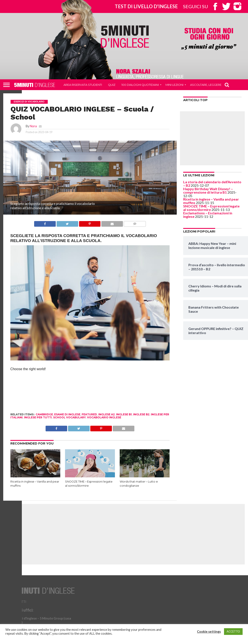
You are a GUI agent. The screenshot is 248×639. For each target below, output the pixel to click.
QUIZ (111, 84)
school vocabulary (69, 417)
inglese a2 (106, 414)
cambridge (44, 414)
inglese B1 (124, 414)
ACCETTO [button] (233, 631)
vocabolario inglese (104, 417)
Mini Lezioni (174, 84)
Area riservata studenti (83, 84)
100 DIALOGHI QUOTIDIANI (140, 84)
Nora (33, 126)
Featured (89, 414)
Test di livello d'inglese (146, 6)
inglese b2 (141, 414)
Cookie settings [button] (209, 631)
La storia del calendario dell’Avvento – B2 (212, 183)
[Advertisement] (212, 138)
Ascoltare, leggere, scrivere (213, 84)
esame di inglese (67, 414)
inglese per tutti (38, 417)
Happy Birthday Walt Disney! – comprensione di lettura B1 (208, 190)
